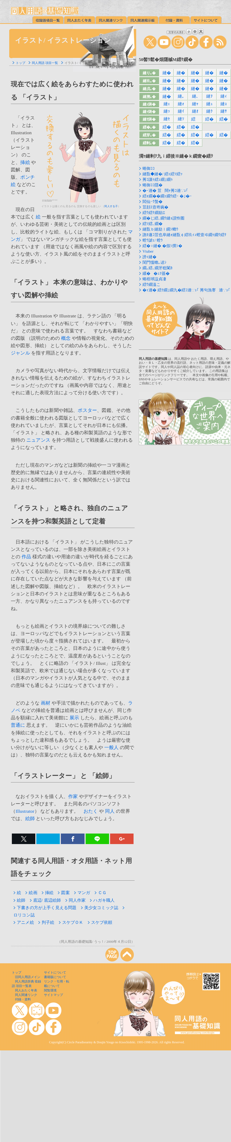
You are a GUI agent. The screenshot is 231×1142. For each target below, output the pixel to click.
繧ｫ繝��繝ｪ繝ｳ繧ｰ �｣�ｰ (167, 196)
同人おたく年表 (26, 990)
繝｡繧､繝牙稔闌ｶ (157, 268)
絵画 (31, 892)
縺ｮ (223, 104)
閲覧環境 (50, 990)
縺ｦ (209, 96)
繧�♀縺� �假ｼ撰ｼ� (162, 246)
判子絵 (46, 922)
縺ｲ (181, 111)
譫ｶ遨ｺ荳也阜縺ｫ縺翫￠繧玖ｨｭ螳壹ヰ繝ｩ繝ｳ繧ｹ (184, 235)
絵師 (30, 818)
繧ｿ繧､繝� (152, 224)
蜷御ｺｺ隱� (152, 185)
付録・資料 (23, 999)
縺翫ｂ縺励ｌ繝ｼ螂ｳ (160, 229)
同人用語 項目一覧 (45, 63)
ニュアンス (38, 440)
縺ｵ (195, 111)
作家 (73, 796)
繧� (209, 119)
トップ (20, 63)
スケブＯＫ (71, 922)
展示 (74, 717)
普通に (18, 725)
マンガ (82, 892)
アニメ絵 (23, 922)
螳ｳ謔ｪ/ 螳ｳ (152, 240)
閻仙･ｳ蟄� (152, 202)
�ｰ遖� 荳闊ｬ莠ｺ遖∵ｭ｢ (165, 190)
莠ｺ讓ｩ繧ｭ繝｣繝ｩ (157, 179)
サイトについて (55, 972)
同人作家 (75, 900)
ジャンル (20, 353)
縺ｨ (223, 96)
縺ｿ (181, 119)
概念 (66, 338)
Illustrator (25, 811)
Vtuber (148, 251)
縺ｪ (167, 104)
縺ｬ (195, 104)
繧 (195, 119)
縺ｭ (209, 104)
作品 (26, 556)
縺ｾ (167, 119)
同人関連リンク (26, 995)
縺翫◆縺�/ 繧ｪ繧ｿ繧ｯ (162, 174)
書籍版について (55, 977)
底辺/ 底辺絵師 (45, 900)
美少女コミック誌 (99, 907)
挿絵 (25, 162)
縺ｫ (181, 104)
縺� (167, 73)
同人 (110, 811)
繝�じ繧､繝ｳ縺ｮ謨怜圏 (163, 218)
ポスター (87, 410)
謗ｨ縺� (149, 257)
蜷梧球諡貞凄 (154, 279)
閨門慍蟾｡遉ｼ (154, 262)
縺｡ (181, 96)
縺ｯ (167, 111)
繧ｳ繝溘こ (151, 284)
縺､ (195, 96)
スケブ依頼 (100, 922)
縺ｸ (209, 111)
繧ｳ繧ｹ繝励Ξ (153, 213)
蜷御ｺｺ (148, 168)
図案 (64, 892)
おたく (90, 811)
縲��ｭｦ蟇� (156, 273)
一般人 (111, 747)
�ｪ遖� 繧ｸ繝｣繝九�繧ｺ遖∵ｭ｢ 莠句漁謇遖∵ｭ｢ (186, 290)
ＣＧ (100, 892)
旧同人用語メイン (27, 977)
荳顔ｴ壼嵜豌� (155, 207)
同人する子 (111, 206)
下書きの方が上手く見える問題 (44, 907)
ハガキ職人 (102, 900)
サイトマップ (53, 995)
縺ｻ (223, 111)
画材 (45, 703)
